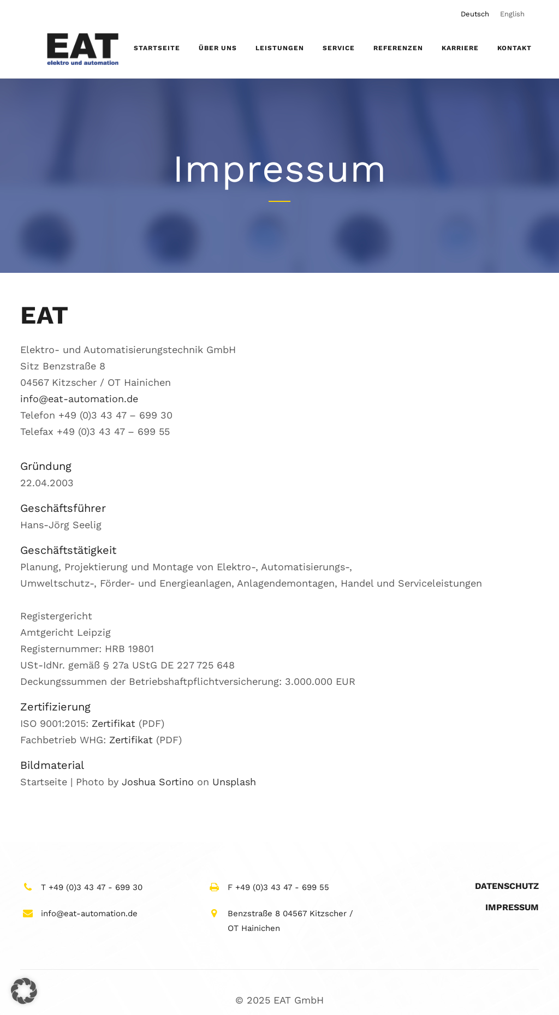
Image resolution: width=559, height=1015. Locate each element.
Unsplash (234, 781)
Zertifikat (113, 723)
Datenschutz (507, 886)
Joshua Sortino (158, 781)
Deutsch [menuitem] (475, 14)
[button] (24, 991)
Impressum (512, 907)
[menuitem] (475, 14)
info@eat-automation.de (79, 398)
